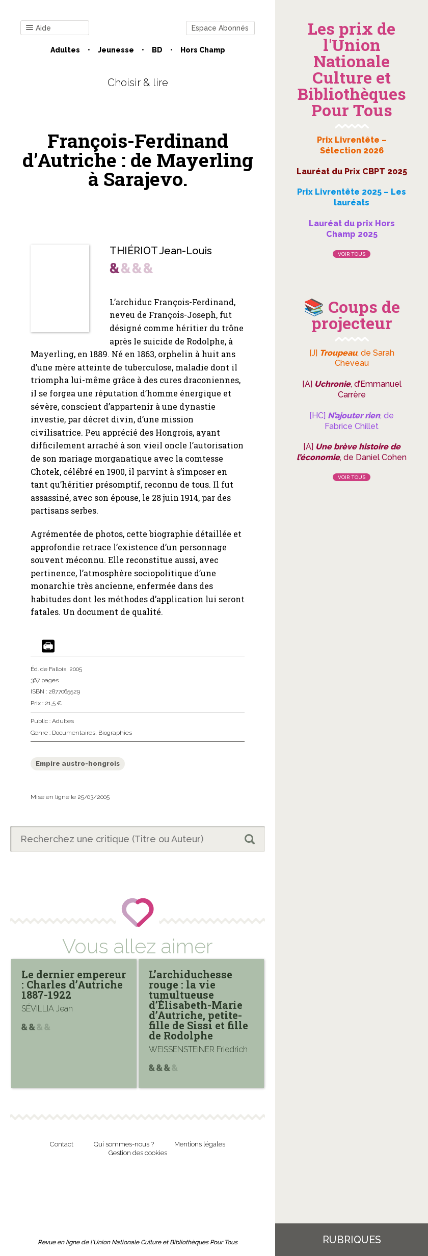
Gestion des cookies (138, 1153)
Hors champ (202, 50)
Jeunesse (116, 50)
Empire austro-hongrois (78, 763)
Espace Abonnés (220, 28)
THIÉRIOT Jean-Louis (161, 251)
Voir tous (351, 254)
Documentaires (73, 732)
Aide (38, 28)
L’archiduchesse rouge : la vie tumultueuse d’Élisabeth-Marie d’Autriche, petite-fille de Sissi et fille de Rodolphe (198, 1005)
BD (157, 50)
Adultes (65, 50)
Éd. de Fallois (48, 669)
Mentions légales (199, 1144)
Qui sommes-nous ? (124, 1144)
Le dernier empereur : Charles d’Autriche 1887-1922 (73, 984)
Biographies (115, 732)
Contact (61, 1144)
